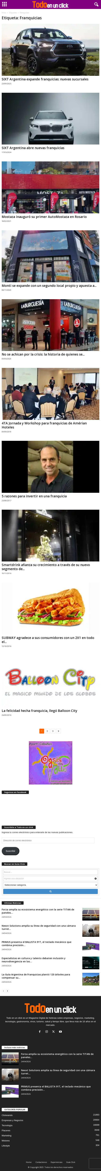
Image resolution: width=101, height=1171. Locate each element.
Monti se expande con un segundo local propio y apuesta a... (49, 285)
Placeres (6, 1130)
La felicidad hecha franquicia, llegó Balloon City (39, 711)
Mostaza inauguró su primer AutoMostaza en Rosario (44, 217)
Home (29, 1162)
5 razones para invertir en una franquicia (34, 496)
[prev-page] (3, 991)
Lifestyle (6, 1145)
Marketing (6, 1135)
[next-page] (7, 991)
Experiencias (56, 1162)
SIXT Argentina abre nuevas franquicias (33, 148)
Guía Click (70, 1162)
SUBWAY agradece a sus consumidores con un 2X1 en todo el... (48, 640)
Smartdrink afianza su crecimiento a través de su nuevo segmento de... (46, 567)
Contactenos (41, 1162)
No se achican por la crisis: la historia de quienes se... (43, 354)
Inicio (4, 13)
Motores (6, 1140)
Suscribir (10, 851)
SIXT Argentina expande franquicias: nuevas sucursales (45, 79)
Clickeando (7, 1115)
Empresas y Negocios (12, 1120)
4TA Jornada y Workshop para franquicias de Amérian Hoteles (44, 425)
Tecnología (7, 1125)
